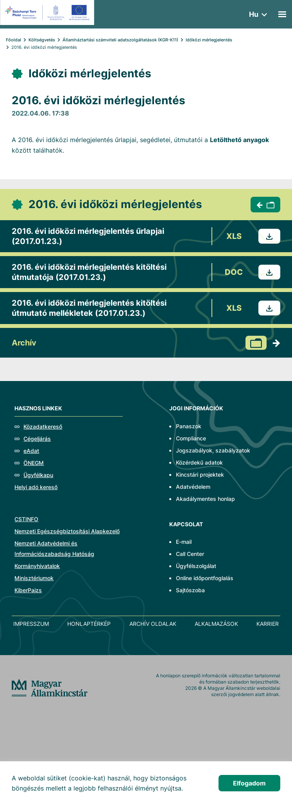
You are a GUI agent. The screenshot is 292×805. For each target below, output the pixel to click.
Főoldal (13, 40)
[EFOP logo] (48, 12)
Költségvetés (42, 40)
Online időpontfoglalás (204, 578)
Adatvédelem (193, 486)
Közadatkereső (42, 426)
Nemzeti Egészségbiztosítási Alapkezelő (67, 531)
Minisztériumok (34, 578)
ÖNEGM (33, 462)
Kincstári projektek (200, 474)
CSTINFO (26, 519)
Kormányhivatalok (37, 566)
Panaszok (188, 426)
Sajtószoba (190, 590)
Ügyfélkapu (38, 475)
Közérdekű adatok (199, 462)
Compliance (191, 438)
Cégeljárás (37, 438)
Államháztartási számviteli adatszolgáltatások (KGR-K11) (120, 40)
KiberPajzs (28, 590)
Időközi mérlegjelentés (209, 40)
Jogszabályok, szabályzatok (213, 450)
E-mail (184, 541)
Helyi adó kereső (35, 487)
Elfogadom (249, 783)
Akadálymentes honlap (205, 498)
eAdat (31, 450)
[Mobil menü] (282, 14)
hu (253, 14)
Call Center (190, 553)
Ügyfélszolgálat (196, 566)
